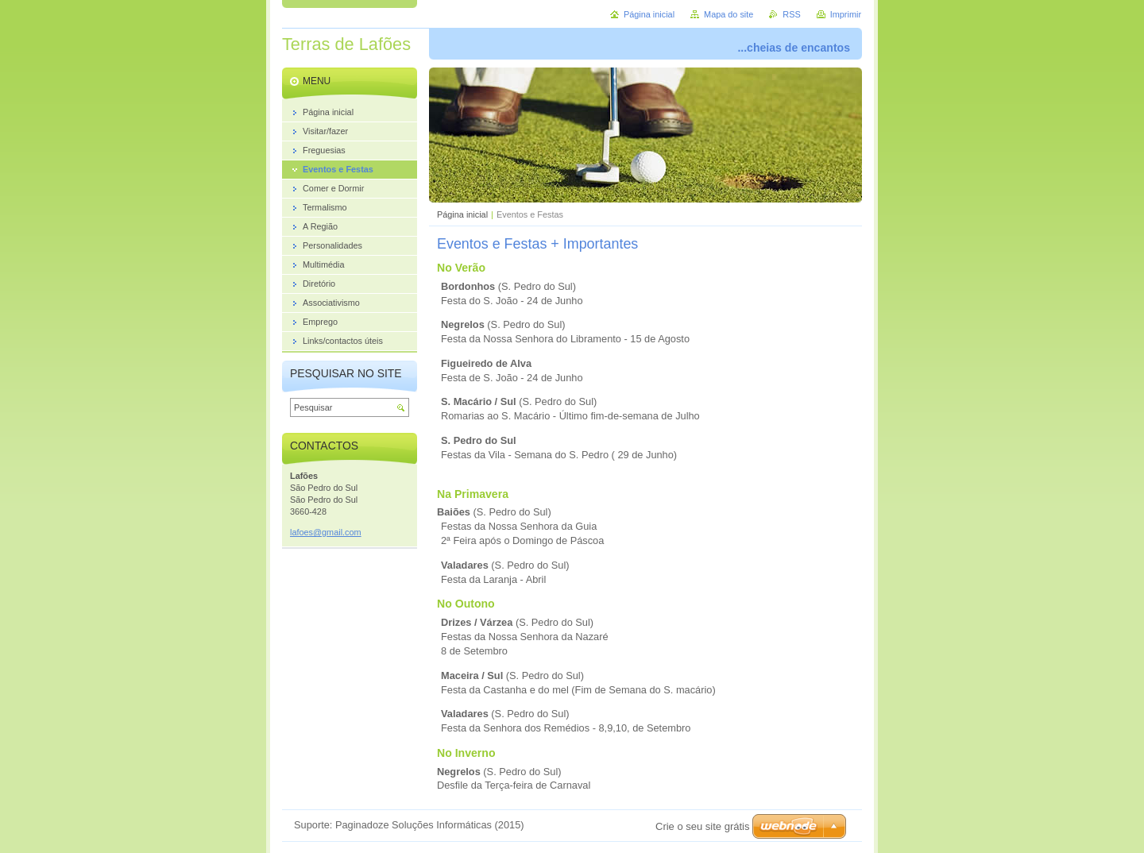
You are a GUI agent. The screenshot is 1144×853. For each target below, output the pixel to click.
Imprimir (845, 14)
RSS (791, 14)
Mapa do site (728, 14)
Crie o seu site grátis (702, 826)
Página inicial (462, 214)
